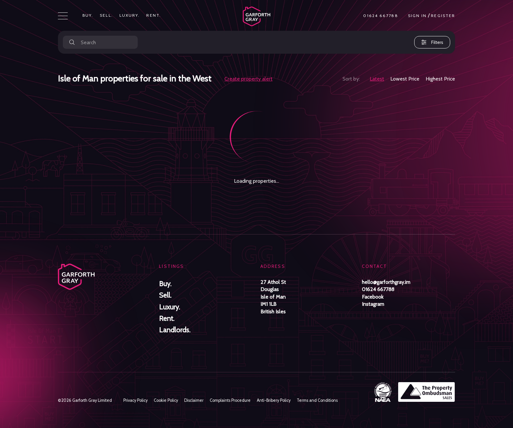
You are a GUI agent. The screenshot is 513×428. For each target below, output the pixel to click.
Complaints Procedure (230, 400)
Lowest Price (404, 79)
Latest (377, 79)
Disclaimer (193, 400)
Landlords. (174, 330)
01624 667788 (380, 15)
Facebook (372, 297)
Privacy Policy (135, 400)
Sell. (106, 15)
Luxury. (129, 15)
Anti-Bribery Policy (274, 400)
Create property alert (248, 79)
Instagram (373, 304)
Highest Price (440, 79)
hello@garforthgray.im (386, 282)
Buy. (87, 15)
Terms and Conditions (317, 400)
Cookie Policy (166, 400)
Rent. (153, 15)
